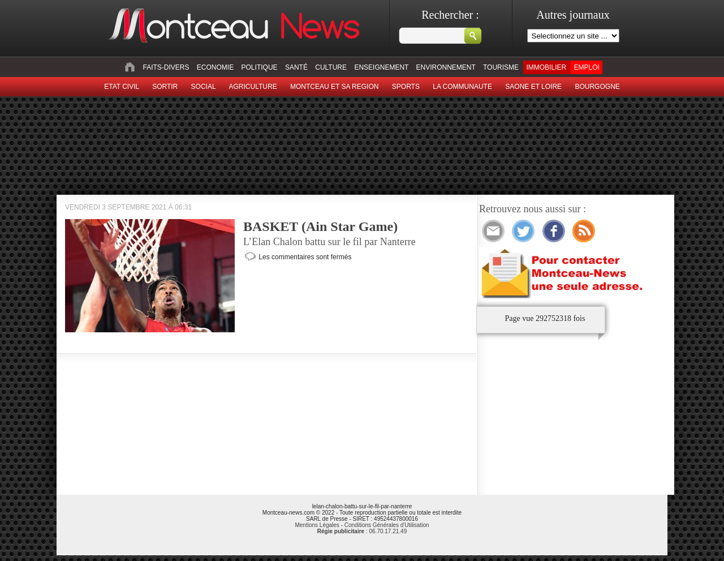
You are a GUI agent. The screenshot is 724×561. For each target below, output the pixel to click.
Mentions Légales (317, 525)
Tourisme (501, 67)
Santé (296, 67)
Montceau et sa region (334, 87)
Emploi (586, 67)
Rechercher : (450, 14)
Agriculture (253, 87)
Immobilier (546, 67)
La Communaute (462, 87)
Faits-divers (166, 67)
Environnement (446, 67)
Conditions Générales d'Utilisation (386, 525)
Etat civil (121, 87)
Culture (331, 67)
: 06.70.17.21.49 (362, 531)
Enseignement (381, 67)
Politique (260, 67)
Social (203, 87)
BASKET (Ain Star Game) (320, 226)
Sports (406, 87)
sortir (165, 87)
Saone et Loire (533, 87)
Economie (215, 67)
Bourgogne (597, 87)
